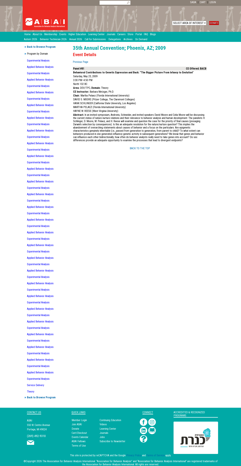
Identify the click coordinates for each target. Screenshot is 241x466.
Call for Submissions (95, 39)
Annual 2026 (75, 39)
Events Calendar (80, 437)
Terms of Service (155, 455)
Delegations (114, 39)
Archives (128, 39)
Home (27, 34)
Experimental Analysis (38, 60)
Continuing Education (110, 420)
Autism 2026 (30, 39)
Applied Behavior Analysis (40, 67)
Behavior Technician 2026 (53, 39)
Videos (103, 424)
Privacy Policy (133, 455)
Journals (104, 433)
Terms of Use (79, 445)
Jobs (102, 437)
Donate (75, 428)
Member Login (79, 420)
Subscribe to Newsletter (112, 441)
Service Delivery (35, 385)
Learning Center (108, 428)
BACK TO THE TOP (140, 148)
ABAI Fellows (79, 441)
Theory (30, 391)
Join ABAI (77, 424)
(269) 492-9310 (36, 436)
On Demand (141, 39)
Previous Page (80, 61)
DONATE (214, 23)
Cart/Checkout (79, 433)
